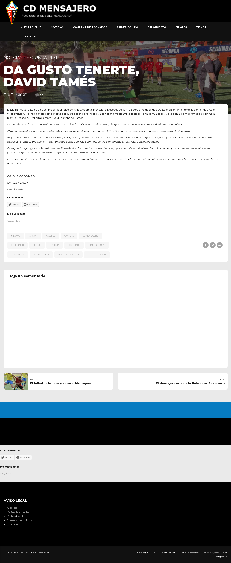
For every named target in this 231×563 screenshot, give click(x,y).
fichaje (37, 245)
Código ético (13, 524)
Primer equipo (127, 27)
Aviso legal (12, 508)
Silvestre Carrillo (68, 254)
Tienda (201, 27)
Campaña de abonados (90, 27)
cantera (69, 236)
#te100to (15, 236)
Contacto (28, 36)
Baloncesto (157, 27)
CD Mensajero (90, 236)
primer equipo (97, 245)
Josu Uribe (74, 245)
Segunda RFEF (42, 57)
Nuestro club (31, 27)
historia (54, 245)
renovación (17, 254)
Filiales (181, 27)
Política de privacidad (18, 512)
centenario (17, 245)
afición (33, 236)
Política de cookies (16, 516)
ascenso (50, 236)
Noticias (57, 27)
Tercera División (97, 254)
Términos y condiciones (19, 520)
